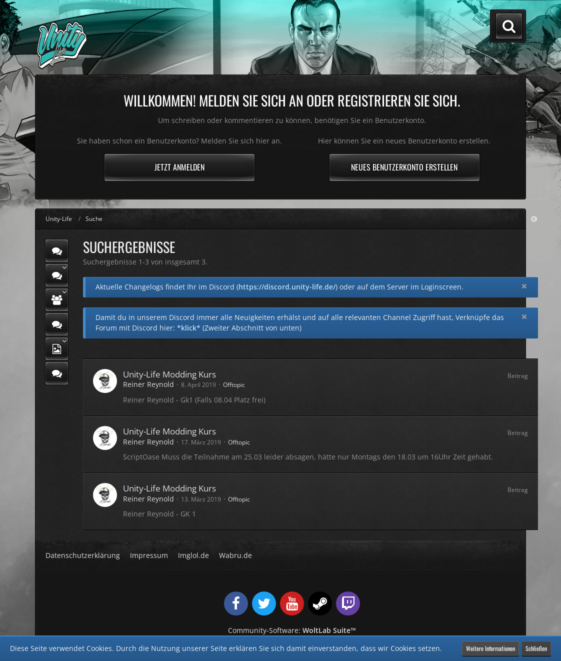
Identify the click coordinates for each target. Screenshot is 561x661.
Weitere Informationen (490, 648)
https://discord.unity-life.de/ (287, 287)
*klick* (188, 327)
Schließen (536, 648)
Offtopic (234, 384)
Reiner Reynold (148, 384)
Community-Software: (292, 630)
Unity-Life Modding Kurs (169, 374)
